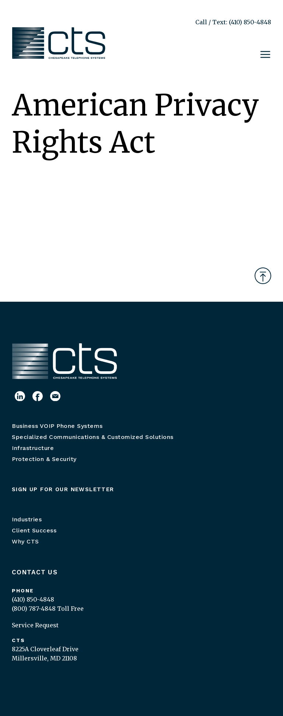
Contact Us (34, 572)
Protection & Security (44, 459)
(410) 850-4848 (33, 599)
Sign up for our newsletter (63, 489)
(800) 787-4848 (34, 608)
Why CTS (25, 541)
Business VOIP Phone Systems (57, 425)
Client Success (34, 530)
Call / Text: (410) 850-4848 (233, 22)
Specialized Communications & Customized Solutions (93, 436)
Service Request (35, 625)
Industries (27, 519)
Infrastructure (33, 447)
